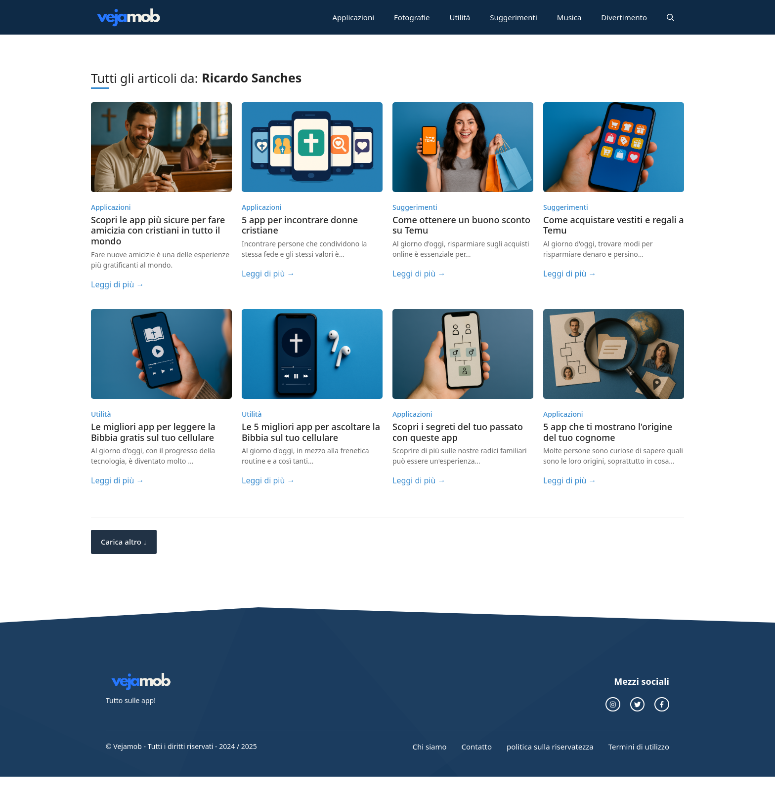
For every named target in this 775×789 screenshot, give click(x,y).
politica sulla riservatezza (550, 746)
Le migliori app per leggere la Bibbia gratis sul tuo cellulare (153, 432)
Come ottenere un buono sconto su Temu (461, 225)
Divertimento (624, 17)
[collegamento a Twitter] (637, 704)
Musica (569, 17)
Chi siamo (429, 746)
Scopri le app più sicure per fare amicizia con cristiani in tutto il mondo (158, 230)
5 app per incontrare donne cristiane (300, 225)
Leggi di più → (117, 284)
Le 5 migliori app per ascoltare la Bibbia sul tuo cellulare (311, 432)
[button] (670, 17)
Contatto (477, 746)
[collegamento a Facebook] (661, 704)
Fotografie (412, 17)
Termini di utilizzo (638, 746)
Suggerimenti (513, 17)
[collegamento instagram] (612, 704)
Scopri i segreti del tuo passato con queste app (457, 432)
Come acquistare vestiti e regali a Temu (613, 225)
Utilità (459, 17)
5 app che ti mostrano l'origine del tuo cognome (607, 432)
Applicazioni (354, 17)
